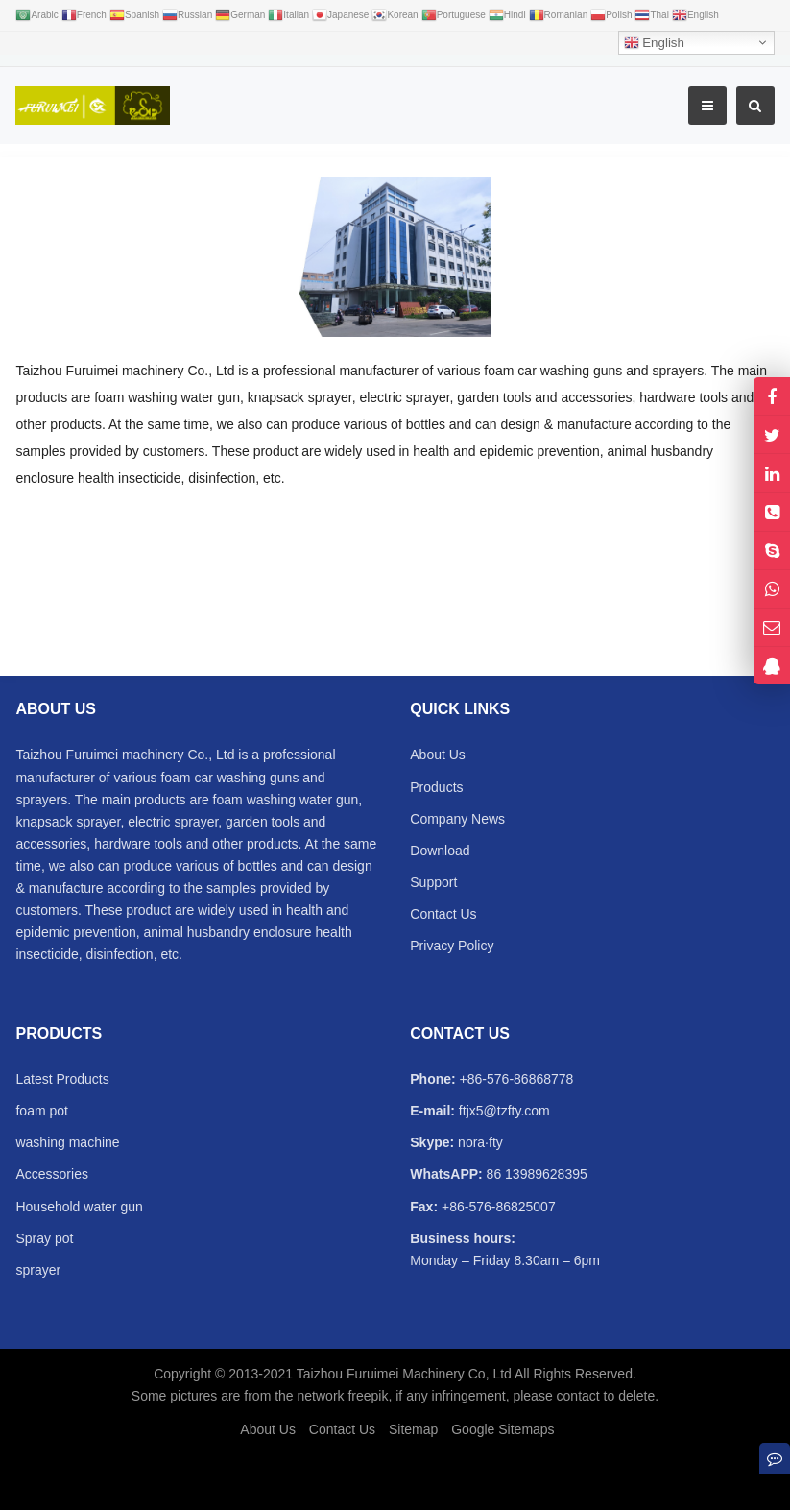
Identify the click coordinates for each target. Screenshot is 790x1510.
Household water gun (78, 1206)
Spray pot (44, 1238)
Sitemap (413, 1429)
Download (439, 850)
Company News (457, 819)
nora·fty (478, 1142)
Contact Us (443, 914)
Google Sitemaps (502, 1429)
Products (436, 787)
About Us (438, 754)
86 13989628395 (535, 1174)
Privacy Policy (451, 945)
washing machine (67, 1142)
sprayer (37, 1270)
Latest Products (61, 1079)
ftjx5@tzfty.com (502, 1110)
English (654, 43)
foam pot (41, 1110)
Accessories (51, 1174)
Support (433, 882)
